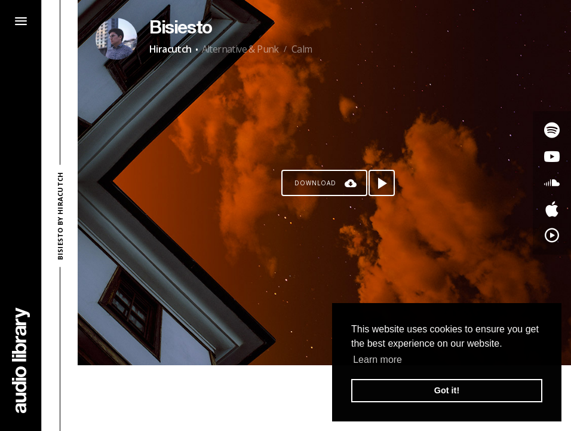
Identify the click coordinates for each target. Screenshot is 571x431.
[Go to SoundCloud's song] (552, 183)
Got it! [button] (446, 390)
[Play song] (382, 183)
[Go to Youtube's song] (552, 156)
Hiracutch (170, 49)
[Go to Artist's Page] (116, 39)
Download (315, 183)
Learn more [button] (377, 359)
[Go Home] (21, 360)
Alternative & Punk (240, 49)
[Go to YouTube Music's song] (552, 235)
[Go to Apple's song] (552, 209)
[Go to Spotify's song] (552, 130)
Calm (301, 49)
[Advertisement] (324, 398)
